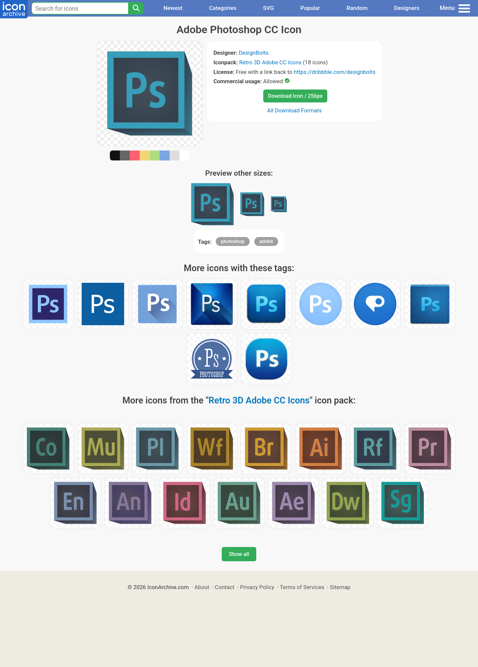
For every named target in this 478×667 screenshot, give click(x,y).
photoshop (233, 241)
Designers (406, 8)
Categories (223, 8)
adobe (266, 241)
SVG (268, 8)
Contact (224, 587)
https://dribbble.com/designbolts (334, 72)
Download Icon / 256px (295, 96)
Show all (239, 554)
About (202, 587)
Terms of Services (302, 587)
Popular (310, 8)
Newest (172, 8)
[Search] (135, 8)
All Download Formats (294, 110)
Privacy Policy (257, 587)
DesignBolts (254, 52)
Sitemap (340, 587)
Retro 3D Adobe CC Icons (270, 62)
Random (357, 8)
